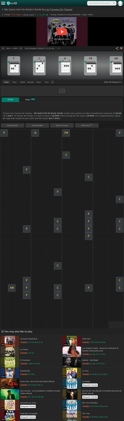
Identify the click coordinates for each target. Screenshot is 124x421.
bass (47, 82)
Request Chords (90, 385)
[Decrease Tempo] (3, 48)
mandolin (30, 82)
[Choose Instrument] (52, 82)
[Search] (114, 3)
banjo (39, 82)
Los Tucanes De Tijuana (58, 9)
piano (14, 82)
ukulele (22, 82)
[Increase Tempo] (21, 48)
